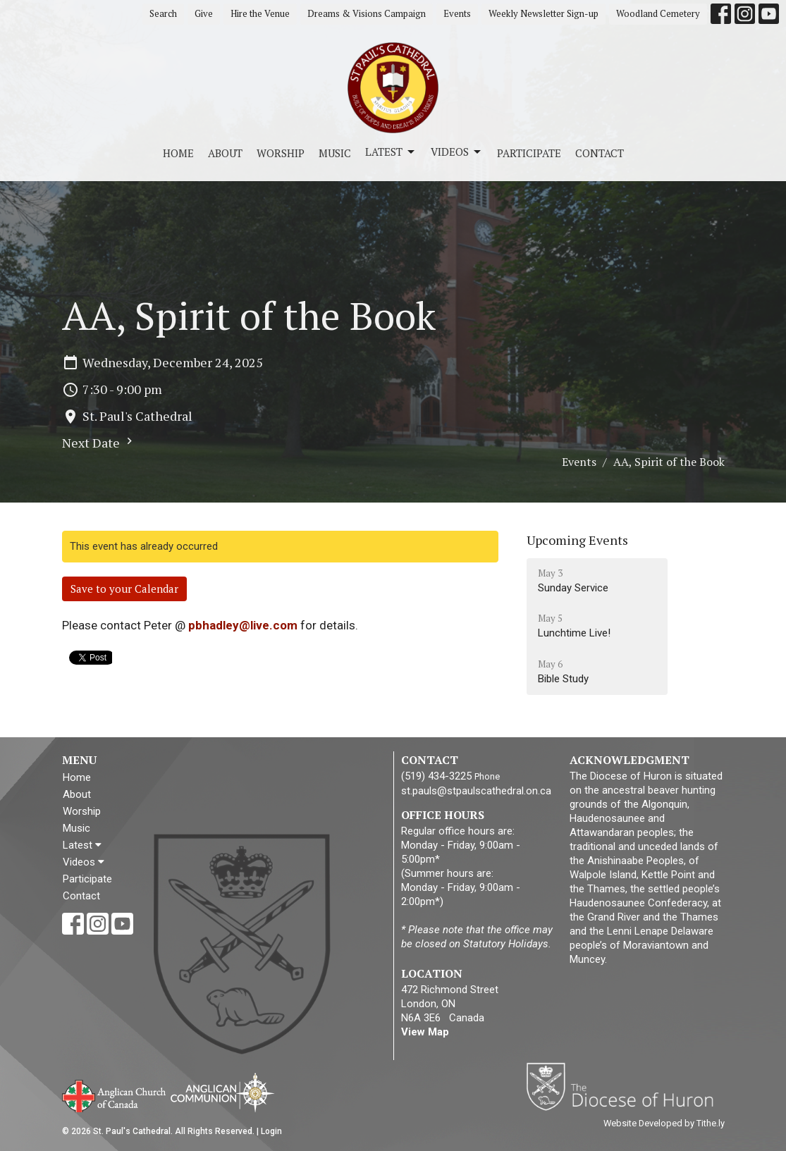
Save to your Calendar (124, 588)
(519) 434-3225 (436, 776)
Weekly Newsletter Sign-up (543, 13)
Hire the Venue (260, 13)
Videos (457, 151)
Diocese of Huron (625, 1086)
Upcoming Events (577, 539)
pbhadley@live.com (242, 625)
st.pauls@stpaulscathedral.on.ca (476, 790)
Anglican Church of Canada (114, 1094)
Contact (599, 153)
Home (178, 153)
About (225, 153)
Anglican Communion (222, 1092)
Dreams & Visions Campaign (366, 13)
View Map (425, 1032)
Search (163, 13)
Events (457, 13)
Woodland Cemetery (658, 13)
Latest (391, 151)
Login (271, 1131)
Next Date (99, 442)
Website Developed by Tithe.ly (664, 1123)
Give (204, 13)
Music (335, 153)
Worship (281, 153)
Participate (529, 153)
